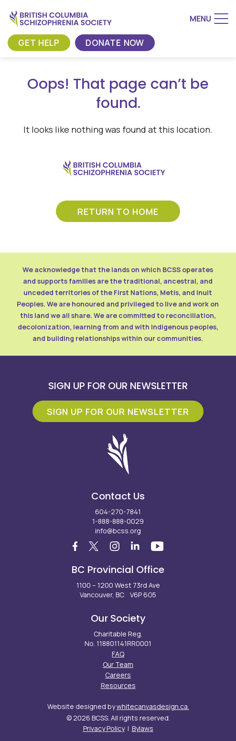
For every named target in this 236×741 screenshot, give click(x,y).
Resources (118, 685)
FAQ (118, 653)
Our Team (118, 664)
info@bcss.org (118, 530)
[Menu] (209, 18)
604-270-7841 (118, 511)
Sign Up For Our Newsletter (118, 411)
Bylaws (142, 728)
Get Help (40, 42)
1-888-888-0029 (118, 521)
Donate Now (118, 42)
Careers (118, 674)
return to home (118, 211)
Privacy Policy (104, 728)
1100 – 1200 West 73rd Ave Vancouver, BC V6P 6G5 (118, 590)
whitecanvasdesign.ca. (153, 706)
